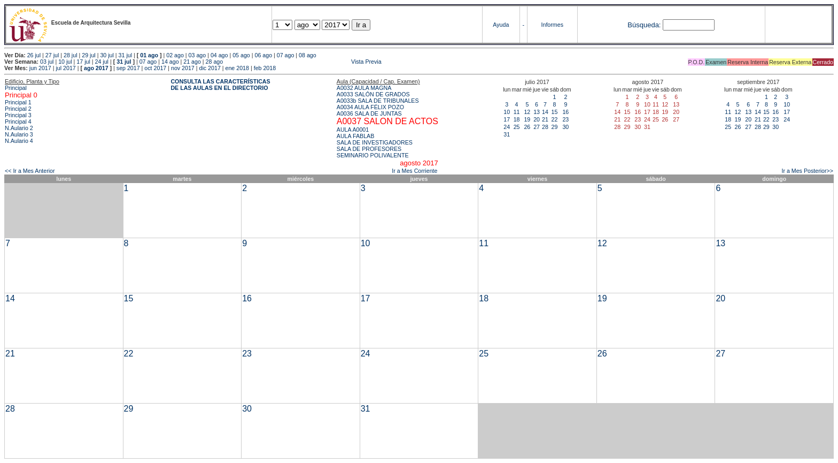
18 (517, 119)
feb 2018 (265, 68)
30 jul (106, 55)
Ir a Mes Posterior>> (807, 171)
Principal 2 (18, 108)
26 (527, 127)
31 (506, 134)
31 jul (125, 55)
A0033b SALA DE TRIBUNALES (378, 100)
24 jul (101, 61)
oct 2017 (155, 68)
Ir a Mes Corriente (414, 171)
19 (527, 119)
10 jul (65, 61)
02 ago (175, 55)
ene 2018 (237, 68)
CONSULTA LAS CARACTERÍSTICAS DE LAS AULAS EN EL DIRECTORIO (220, 84)
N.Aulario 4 (19, 141)
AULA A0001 (353, 129)
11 (517, 112)
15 (554, 112)
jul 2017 (65, 68)
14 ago (170, 61)
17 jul (83, 61)
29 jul (88, 55)
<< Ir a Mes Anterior (30, 171)
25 (517, 127)
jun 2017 (40, 68)
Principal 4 (18, 121)
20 (536, 119)
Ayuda (501, 24)
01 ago (149, 55)
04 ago (219, 55)
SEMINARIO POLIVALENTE (373, 155)
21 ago (192, 61)
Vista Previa (303, 61)
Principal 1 (18, 102)
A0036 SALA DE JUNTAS (369, 113)
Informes (552, 24)
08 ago (307, 55)
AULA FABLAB (356, 136)
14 (545, 112)
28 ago (214, 61)
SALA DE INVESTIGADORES (375, 142)
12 (527, 112)
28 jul (70, 55)
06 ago (263, 55)
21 (545, 119)
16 (565, 112)
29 (554, 127)
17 (506, 119)
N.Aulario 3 (19, 134)
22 (554, 119)
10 (506, 112)
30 (565, 127)
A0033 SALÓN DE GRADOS (373, 94)
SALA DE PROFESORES (369, 149)
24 (506, 127)
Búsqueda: (644, 25)
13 (536, 112)
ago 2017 (96, 68)
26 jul (34, 55)
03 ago (197, 55)
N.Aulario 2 (19, 128)
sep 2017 (128, 68)
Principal (16, 88)
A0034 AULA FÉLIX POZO (370, 107)
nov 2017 (183, 68)
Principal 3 (18, 115)
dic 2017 (210, 68)
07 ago (285, 55)
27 (536, 127)
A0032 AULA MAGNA (364, 88)
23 (565, 119)
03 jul (46, 61)
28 (545, 127)
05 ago (241, 55)
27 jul (52, 55)
